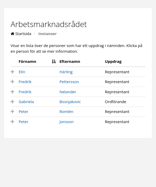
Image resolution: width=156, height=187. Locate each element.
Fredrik (25, 81)
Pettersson (69, 81)
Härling (65, 71)
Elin (22, 71)
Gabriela (26, 101)
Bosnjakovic (70, 101)
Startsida (21, 33)
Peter (23, 111)
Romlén (66, 111)
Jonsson (66, 121)
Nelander (67, 91)
